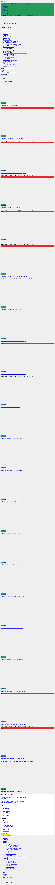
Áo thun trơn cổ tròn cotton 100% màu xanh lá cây (12, 596)
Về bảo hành (6, 809)
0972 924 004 (15, 797)
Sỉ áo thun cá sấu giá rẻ (11, 60)
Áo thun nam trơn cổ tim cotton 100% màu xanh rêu (13, 242)
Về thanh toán (6, 814)
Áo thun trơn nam (10, 54)
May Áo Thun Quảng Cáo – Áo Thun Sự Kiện (16, 53)
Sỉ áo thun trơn (6, 822)
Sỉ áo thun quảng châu (8, 823)
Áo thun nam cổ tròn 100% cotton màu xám (11, 105)
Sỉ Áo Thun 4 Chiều (10, 64)
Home (2, 23)
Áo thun (5, 41)
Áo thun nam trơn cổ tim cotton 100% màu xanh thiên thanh (14, 276)
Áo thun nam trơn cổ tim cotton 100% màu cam (12, 138)
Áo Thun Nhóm (9, 851)
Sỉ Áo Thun (5, 54)
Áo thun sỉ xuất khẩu (8, 825)
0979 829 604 (7, 797)
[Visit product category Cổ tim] (27, 67)
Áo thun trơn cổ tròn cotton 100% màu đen (10, 407)
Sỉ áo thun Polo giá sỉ (11, 58)
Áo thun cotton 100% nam (9, 42)
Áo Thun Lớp (9, 852)
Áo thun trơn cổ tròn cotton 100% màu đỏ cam (11, 438)
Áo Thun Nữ (6, 51)
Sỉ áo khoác (6, 831)
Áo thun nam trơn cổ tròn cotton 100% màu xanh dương (13, 374)
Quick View (3, 103)
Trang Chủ (5, 34)
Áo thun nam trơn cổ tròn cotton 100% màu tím (11, 309)
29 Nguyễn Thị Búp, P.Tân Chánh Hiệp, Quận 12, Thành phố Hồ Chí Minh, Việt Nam (13, 801)
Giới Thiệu (5, 877)
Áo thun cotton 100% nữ (8, 47)
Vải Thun (5, 841)
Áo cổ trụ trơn (6, 38)
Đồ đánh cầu (6, 60)
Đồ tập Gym (6, 61)
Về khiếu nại (6, 815)
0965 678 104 (4, 798)
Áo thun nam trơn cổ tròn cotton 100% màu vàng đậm (13, 341)
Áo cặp (4, 35)
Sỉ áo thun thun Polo (8, 826)
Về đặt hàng (6, 808)
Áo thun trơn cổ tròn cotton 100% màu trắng (11, 533)
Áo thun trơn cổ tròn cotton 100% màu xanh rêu (12, 628)
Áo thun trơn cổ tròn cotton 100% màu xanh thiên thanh (13, 691)
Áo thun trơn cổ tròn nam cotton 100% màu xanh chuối (13, 724)
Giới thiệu (5, 6)
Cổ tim (7, 44)
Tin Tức (5, 842)
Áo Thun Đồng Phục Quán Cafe (13, 41)
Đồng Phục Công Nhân (11, 854)
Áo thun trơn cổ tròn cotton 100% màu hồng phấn (12, 501)
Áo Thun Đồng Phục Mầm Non (13, 847)
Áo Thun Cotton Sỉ (10, 861)
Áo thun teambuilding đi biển (12, 45)
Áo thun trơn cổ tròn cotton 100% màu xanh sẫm (12, 659)
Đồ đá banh (6, 58)
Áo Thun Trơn (6, 52)
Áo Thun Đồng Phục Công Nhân (13, 44)
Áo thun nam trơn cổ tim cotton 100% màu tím (11, 207)
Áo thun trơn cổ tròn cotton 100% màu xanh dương (12, 565)
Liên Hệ (5, 7)
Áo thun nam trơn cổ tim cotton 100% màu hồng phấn (13, 173)
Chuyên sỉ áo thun (7, 821)
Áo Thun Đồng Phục (7, 844)
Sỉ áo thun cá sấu (7, 828)
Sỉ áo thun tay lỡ (9, 865)
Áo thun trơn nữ (9, 55)
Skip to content (4, 1)
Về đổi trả (5, 812)
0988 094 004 (22, 797)
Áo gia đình (5, 39)
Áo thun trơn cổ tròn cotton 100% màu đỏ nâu (11, 470)
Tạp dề (4, 63)
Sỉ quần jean (6, 829)
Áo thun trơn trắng (10, 63)
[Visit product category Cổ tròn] (27, 73)
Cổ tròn (7, 45)
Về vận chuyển (6, 811)
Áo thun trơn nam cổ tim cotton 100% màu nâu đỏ (12, 758)
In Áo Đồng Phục (10, 855)
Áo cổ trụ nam (6, 37)
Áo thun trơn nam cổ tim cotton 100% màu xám (12, 791)
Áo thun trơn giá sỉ (10, 860)
